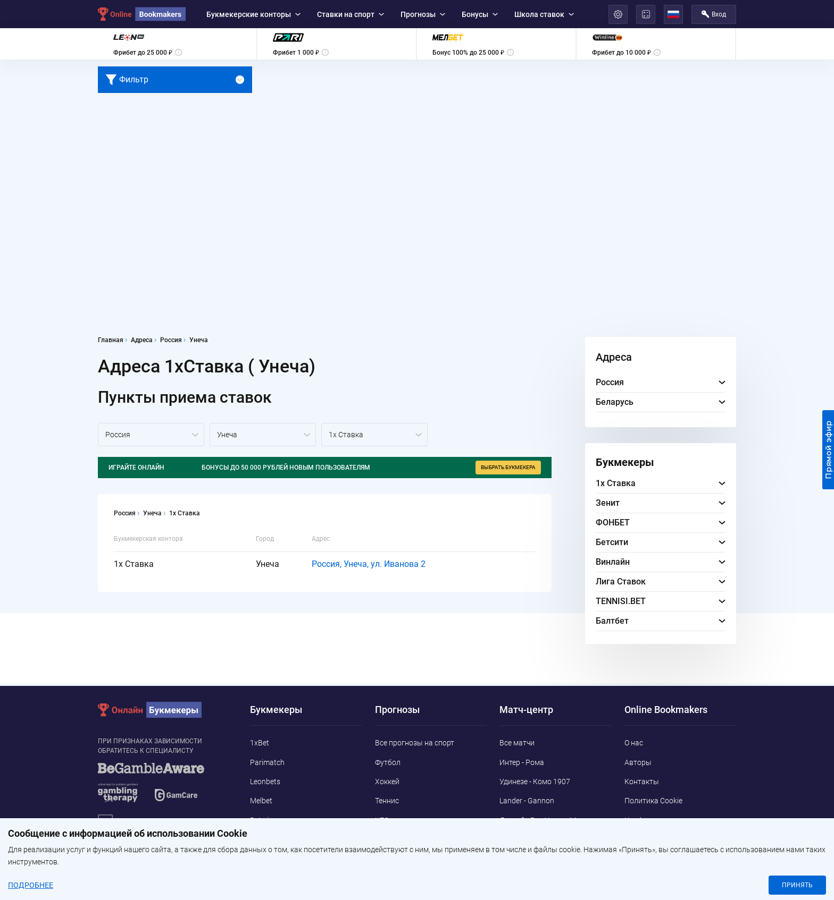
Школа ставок (544, 14)
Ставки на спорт (350, 14)
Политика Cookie (653, 800)
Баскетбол (393, 839)
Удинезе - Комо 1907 (534, 781)
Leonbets (265, 781)
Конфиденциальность (662, 820)
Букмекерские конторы (253, 14)
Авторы (638, 762)
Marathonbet (272, 839)
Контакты (641, 781)
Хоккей (387, 781)
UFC (382, 820)
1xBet (259, 742)
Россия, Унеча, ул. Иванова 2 (369, 564)
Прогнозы (423, 14)
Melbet (261, 800)
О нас (633, 742)
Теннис (387, 800)
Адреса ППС (645, 839)
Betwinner (266, 820)
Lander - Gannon (526, 800)
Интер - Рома (521, 762)
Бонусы (480, 14)
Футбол (388, 762)
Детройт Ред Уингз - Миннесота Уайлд (553, 826)
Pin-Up (261, 859)
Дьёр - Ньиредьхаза (534, 851)
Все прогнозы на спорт (414, 742)
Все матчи (517, 742)
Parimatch (267, 762)
